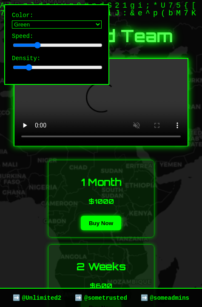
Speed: (57, 43)
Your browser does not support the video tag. (101, 102)
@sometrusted (105, 297)
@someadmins (169, 297)
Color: (57, 21)
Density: (57, 66)
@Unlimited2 (41, 297)
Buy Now (101, 223)
